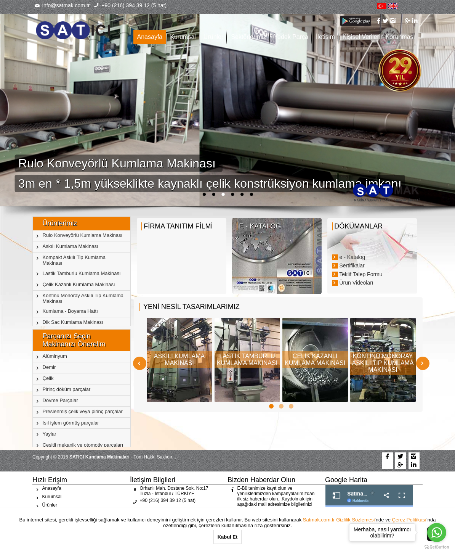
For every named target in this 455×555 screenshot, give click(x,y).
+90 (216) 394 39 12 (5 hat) (130, 5)
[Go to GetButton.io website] (437, 547)
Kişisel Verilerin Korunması (379, 37)
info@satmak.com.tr (62, 5)
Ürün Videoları (352, 283)
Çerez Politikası (409, 520)
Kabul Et (228, 537)
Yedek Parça (291, 37)
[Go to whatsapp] (436, 532)
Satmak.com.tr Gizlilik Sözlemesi (339, 520)
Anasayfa (150, 37)
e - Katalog (348, 257)
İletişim (325, 37)
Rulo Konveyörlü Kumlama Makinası (118, 163)
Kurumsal (183, 37)
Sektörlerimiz (248, 37)
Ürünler (213, 37)
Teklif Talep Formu (357, 274)
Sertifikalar (348, 265)
